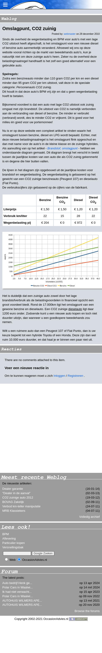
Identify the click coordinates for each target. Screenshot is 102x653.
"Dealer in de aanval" (16, 493)
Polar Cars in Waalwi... (17, 587)
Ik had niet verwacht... (17, 591)
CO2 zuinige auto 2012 (17, 497)
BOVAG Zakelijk (13, 502)
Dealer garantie (12, 488)
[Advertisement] (43, 428)
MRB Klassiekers (13, 510)
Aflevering (9, 538)
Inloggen (59, 375)
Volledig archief (89, 516)
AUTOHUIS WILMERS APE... (22, 600)
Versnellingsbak (12, 547)
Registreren (75, 375)
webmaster (70, 34)
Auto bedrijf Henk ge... (17, 583)
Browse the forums (87, 611)
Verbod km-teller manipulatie (21, 506)
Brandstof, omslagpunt (62, 148)
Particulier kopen (13, 543)
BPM (5, 534)
